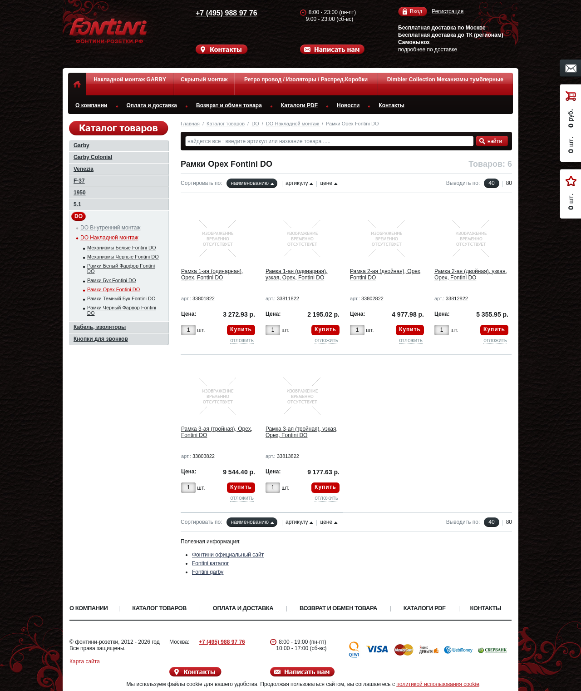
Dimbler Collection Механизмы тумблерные (445, 79)
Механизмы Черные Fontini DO (123, 256)
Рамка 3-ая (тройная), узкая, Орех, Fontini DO (302, 432)
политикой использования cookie (437, 684)
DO (255, 123)
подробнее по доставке (427, 49)
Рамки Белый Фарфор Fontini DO (121, 268)
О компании (91, 105)
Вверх (547, 662)
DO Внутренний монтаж (110, 227)
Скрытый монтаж (204, 79)
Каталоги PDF (299, 105)
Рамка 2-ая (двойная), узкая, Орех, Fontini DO (470, 274)
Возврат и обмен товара (229, 105)
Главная (190, 123)
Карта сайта (84, 661)
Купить (241, 329)
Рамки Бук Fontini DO (111, 280)
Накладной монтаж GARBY (130, 79)
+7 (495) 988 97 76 (218, 13)
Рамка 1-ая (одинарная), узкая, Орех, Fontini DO (296, 274)
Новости (348, 105)
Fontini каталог (210, 563)
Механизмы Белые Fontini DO (121, 247)
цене (326, 183)
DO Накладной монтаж (293, 123)
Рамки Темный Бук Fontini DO (121, 298)
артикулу (297, 183)
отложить (242, 340)
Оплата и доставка (152, 105)
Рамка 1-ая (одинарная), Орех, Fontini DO (212, 274)
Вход (416, 11)
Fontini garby (207, 572)
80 (509, 183)
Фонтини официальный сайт (228, 555)
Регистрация (447, 11)
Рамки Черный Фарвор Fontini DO (121, 310)
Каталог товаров (226, 123)
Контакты (391, 105)
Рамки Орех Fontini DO (113, 289)
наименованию (250, 183)
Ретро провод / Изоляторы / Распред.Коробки (306, 79)
